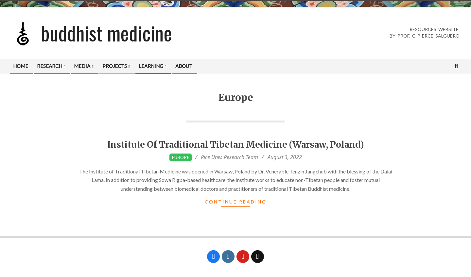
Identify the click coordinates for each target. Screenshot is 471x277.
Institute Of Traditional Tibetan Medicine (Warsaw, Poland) (235, 144)
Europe (180, 157)
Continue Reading (236, 201)
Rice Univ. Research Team (229, 157)
